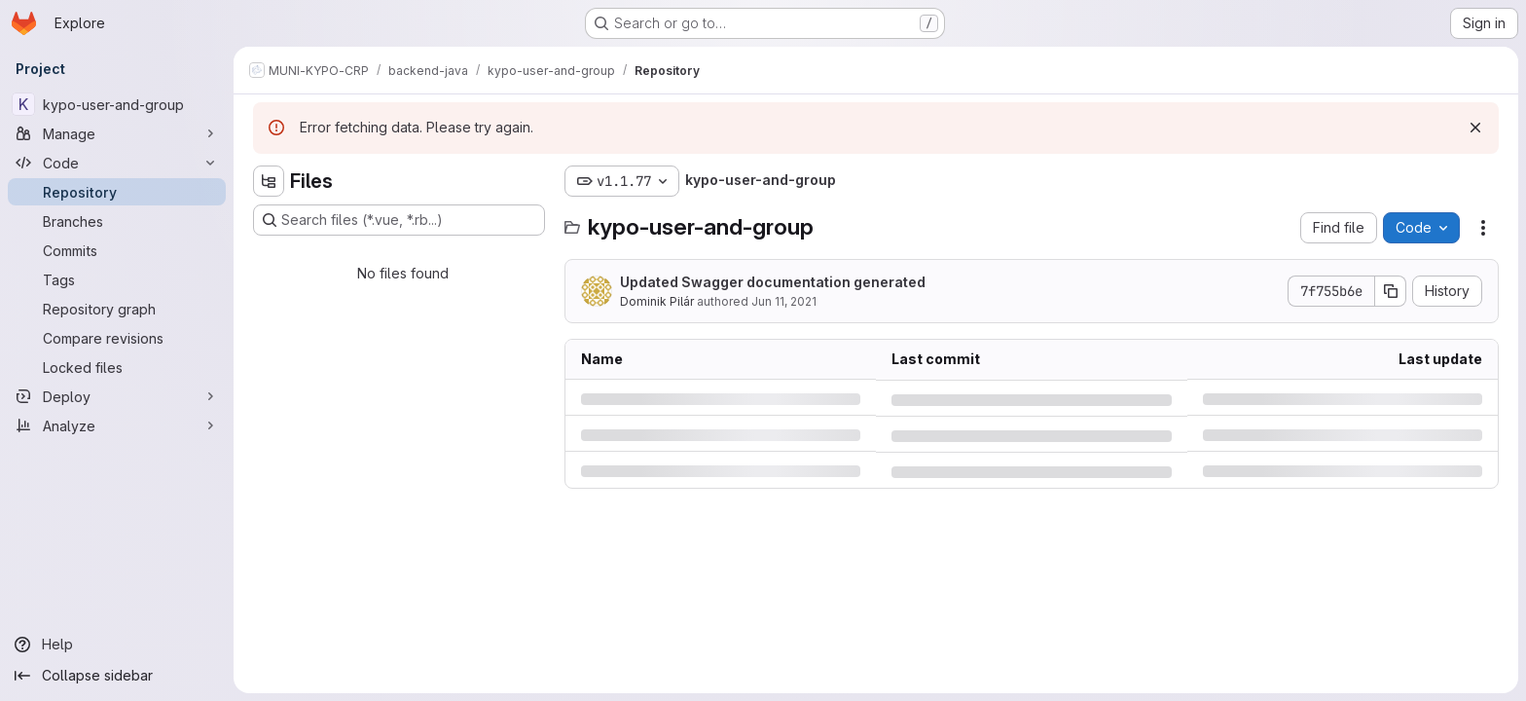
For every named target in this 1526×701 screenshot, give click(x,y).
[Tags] (117, 279)
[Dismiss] (1475, 127)
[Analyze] (117, 425)
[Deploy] (117, 396)
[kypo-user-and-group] (117, 104)
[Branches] (117, 221)
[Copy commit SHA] (1390, 291)
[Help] (117, 644)
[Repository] (117, 191)
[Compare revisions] (117, 337)
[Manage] (117, 133)
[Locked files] (117, 367)
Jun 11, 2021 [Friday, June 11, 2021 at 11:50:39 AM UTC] (784, 301)
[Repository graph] (117, 308)
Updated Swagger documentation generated (773, 282)
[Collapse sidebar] (117, 675)
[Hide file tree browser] (268, 181)
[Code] (117, 162)
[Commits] (117, 250)
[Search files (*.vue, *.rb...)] (399, 220)
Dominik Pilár (657, 301)
